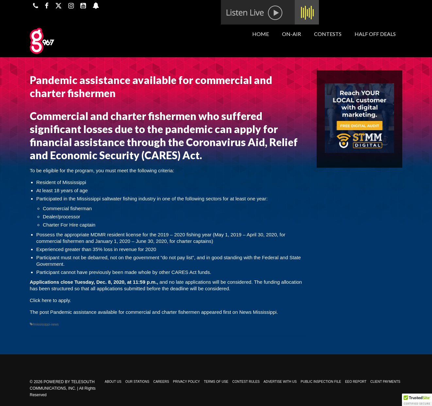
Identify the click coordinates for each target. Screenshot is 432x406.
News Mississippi (257, 312)
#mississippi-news (45, 324)
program (84, 170)
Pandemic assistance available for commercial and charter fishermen (125, 312)
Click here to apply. (50, 300)
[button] (417, 400)
